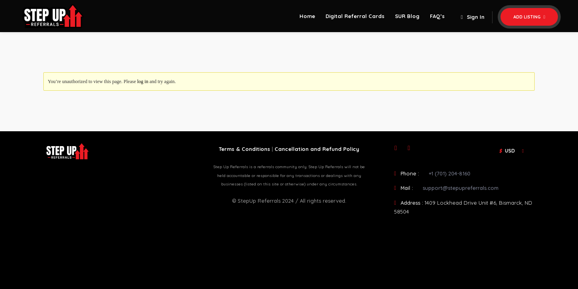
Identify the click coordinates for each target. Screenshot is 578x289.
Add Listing (529, 17)
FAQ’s (437, 16)
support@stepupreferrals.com (461, 188)
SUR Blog (407, 16)
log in (143, 81)
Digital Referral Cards (355, 16)
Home (307, 16)
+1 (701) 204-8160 (449, 173)
